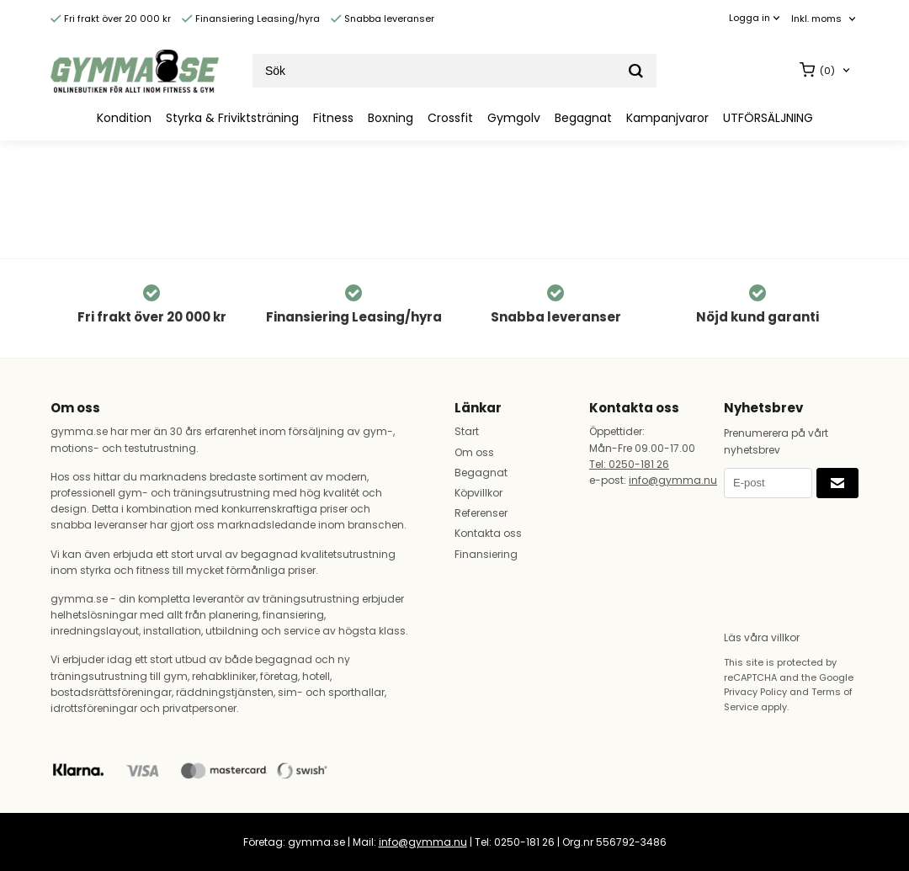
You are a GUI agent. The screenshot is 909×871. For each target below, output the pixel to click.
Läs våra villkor (762, 637)
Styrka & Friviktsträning (232, 117)
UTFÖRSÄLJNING (768, 117)
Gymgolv (513, 117)
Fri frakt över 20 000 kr (110, 18)
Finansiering (486, 554)
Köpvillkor (478, 493)
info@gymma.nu (673, 480)
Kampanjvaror (667, 117)
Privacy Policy (755, 691)
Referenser (481, 513)
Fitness (333, 117)
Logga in (749, 17)
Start (466, 431)
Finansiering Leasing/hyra (251, 18)
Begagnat (583, 117)
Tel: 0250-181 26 (629, 464)
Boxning (390, 117)
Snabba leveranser (382, 18)
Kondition (124, 117)
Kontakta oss (488, 533)
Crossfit (450, 117)
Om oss (474, 452)
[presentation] (793, 558)
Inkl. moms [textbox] (816, 19)
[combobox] (824, 19)
